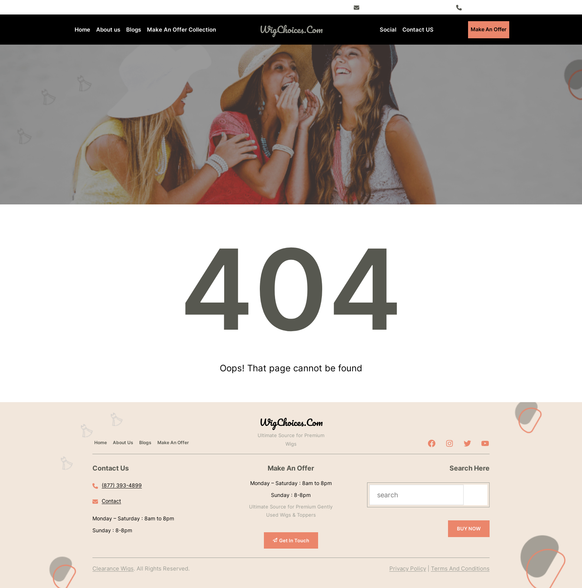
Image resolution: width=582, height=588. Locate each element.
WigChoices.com (291, 29)
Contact (111, 501)
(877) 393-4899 (486, 6)
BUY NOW (469, 529)
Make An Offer (489, 29)
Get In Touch (294, 540)
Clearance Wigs (113, 568)
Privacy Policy (407, 568)
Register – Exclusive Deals (397, 6)
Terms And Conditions (460, 568)
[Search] (475, 495)
